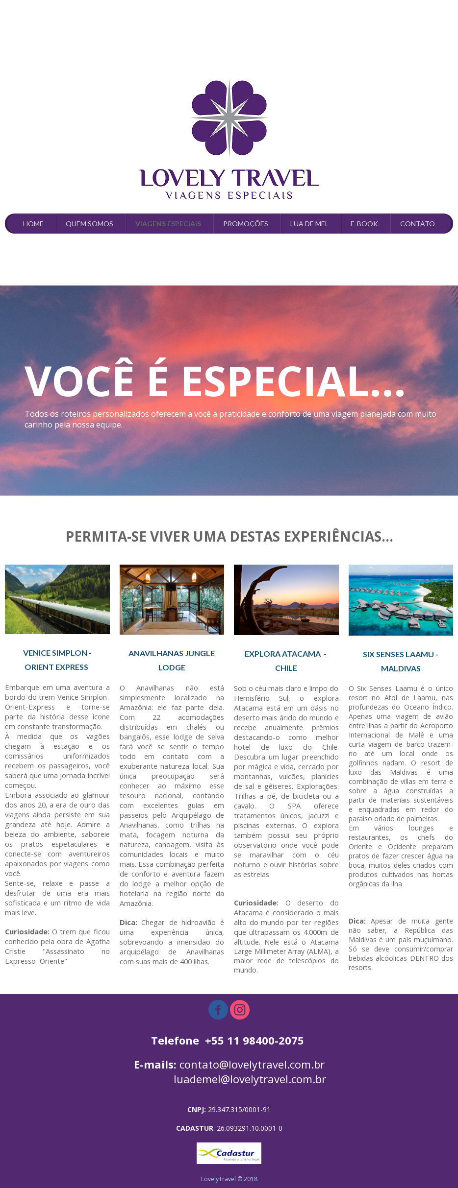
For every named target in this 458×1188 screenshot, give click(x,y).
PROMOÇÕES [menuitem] (245, 223)
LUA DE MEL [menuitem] (309, 223)
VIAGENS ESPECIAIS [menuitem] (168, 223)
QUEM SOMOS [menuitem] (89, 223)
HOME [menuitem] (33, 223)
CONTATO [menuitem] (417, 223)
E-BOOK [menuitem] (364, 223)
